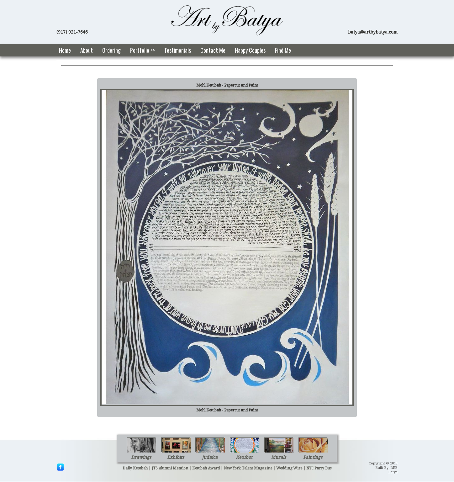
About (86, 50)
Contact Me (212, 50)
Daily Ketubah (135, 468)
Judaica (210, 457)
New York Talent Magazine (248, 468)
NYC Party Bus (318, 468)
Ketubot (244, 457)
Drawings (141, 457)
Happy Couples (250, 50)
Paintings (312, 457)
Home (65, 50)
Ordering (111, 50)
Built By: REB (386, 468)
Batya (393, 472)
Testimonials (177, 50)
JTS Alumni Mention (170, 468)
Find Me (283, 50)
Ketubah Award (206, 468)
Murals (278, 457)
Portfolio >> (142, 50)
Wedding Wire (289, 468)
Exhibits (175, 457)
